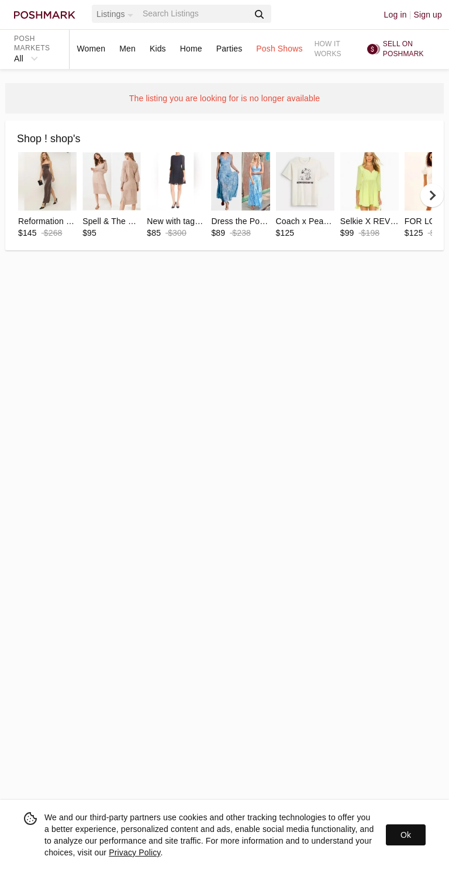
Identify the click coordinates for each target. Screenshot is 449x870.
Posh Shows (279, 48)
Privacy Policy (134, 852)
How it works (328, 49)
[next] (432, 195)
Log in (395, 14)
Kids (158, 48)
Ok (405, 835)
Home (191, 48)
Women (91, 48)
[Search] (195, 14)
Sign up (427, 14)
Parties (229, 48)
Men (127, 48)
